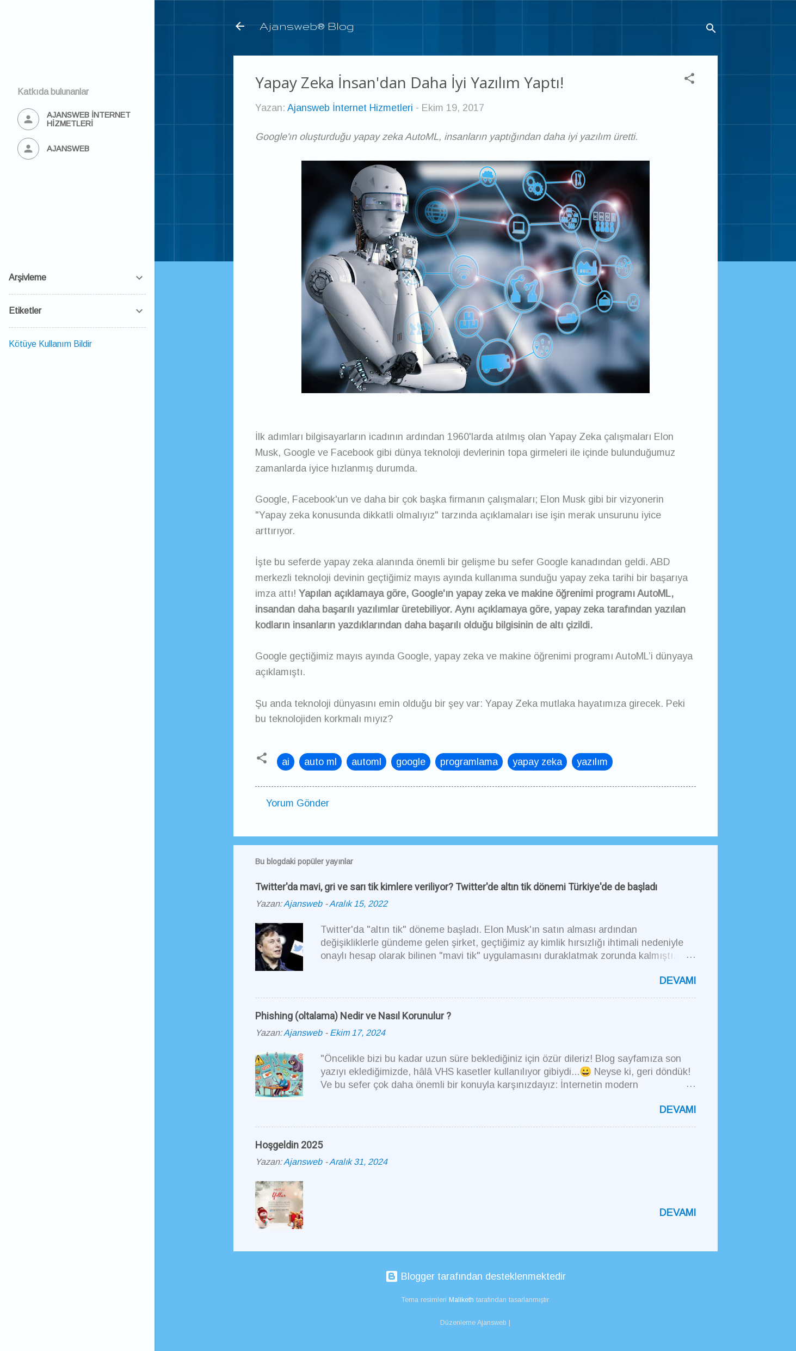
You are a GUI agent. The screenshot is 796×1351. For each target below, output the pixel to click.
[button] (689, 80)
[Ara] (711, 29)
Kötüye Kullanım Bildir (50, 344)
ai (285, 761)
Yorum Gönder (297, 803)
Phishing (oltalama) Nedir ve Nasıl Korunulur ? (353, 1016)
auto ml (320, 761)
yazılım (592, 761)
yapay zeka (537, 761)
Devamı (677, 980)
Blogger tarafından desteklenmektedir (475, 1276)
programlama (469, 761)
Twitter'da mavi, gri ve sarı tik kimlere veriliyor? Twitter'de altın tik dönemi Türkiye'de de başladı (456, 886)
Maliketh (461, 1300)
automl (366, 761)
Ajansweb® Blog (307, 26)
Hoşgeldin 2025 (289, 1145)
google (410, 761)
